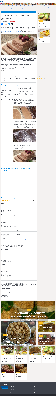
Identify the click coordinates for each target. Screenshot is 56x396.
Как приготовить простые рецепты (1, 1)
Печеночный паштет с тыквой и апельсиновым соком (45, 328)
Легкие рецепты (50, 6)
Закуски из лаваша (42, 7)
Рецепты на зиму (2, 6)
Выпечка (12, 386)
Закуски (12, 389)
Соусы (11, 392)
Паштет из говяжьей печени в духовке (33, 359)
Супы (34, 392)
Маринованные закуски (47, 6)
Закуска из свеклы (30, 7)
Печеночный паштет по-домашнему (43, 24)
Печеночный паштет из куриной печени (20, 359)
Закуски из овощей (34, 7)
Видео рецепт (13, 21)
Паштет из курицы (42, 40)
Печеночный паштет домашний (6, 376)
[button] (54, 1)
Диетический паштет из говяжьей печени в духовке (18, 343)
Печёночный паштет (20, 375)
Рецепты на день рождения (26, 7)
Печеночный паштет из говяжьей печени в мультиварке (28, 316)
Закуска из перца (14, 7)
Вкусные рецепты (6, 6)
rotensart (3, 21)
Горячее (34, 386)
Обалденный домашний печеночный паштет (44, 340)
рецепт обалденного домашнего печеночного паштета (16, 30)
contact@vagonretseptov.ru (50, 394)
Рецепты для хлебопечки (18, 7)
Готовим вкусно (4, 386)
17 (7, 21)
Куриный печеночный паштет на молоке (6, 359)
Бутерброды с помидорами (23, 7)
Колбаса (38, 5)
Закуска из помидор (10, 7)
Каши (34, 389)
